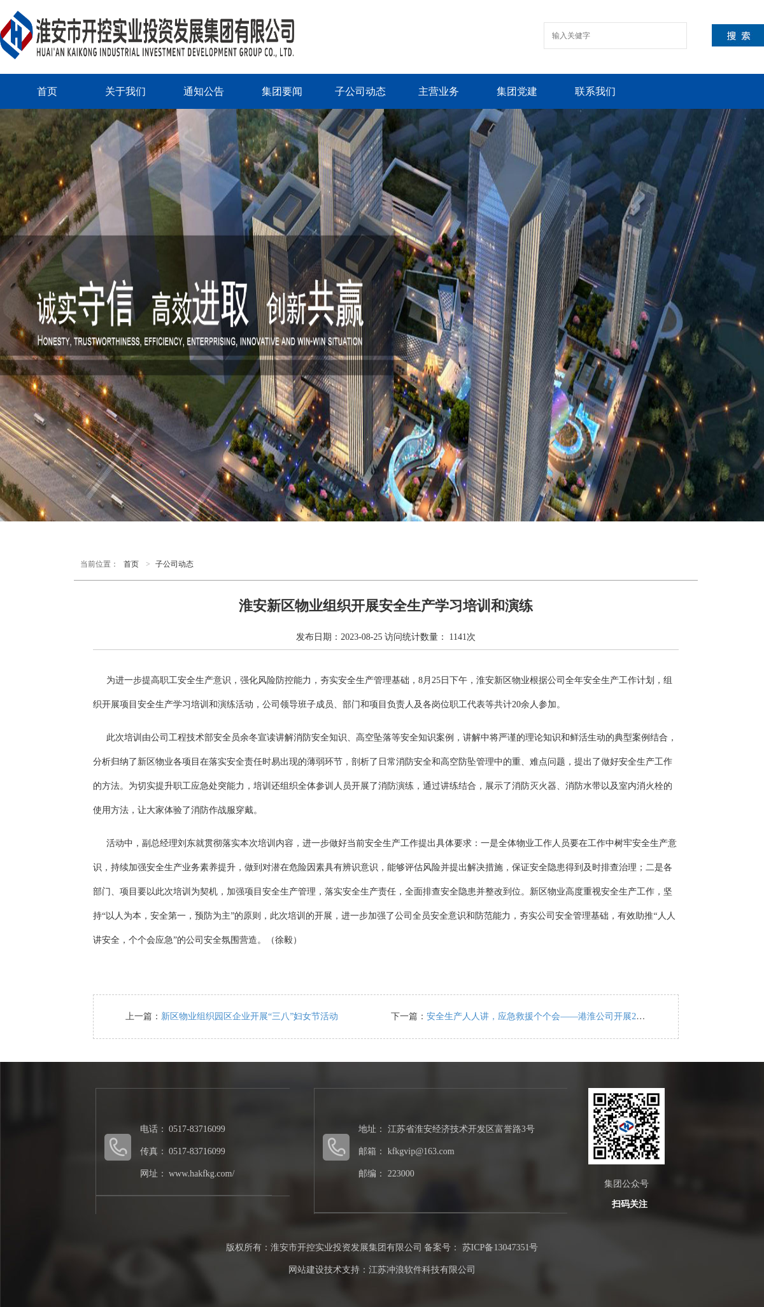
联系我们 (595, 91)
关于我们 (125, 91)
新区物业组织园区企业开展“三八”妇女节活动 (249, 1016)
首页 (47, 91)
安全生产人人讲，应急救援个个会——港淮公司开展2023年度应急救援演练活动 (583, 1016)
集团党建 (517, 91)
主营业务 (438, 91)
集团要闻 (282, 91)
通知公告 (203, 91)
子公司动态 (360, 91)
